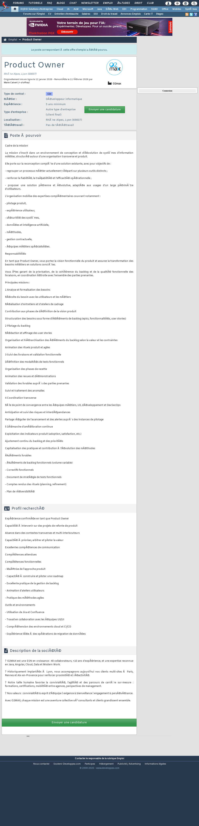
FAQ (49, 3)
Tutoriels (35, 3)
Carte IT (148, 14)
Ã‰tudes (123, 3)
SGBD (154, 9)
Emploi (108, 3)
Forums (18, 3)
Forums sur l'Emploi (34, 14)
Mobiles (176, 9)
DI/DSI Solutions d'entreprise (36, 9)
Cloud (60, 9)
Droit (138, 3)
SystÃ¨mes (191, 9)
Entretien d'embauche (66, 14)
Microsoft (87, 9)
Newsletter (90, 3)
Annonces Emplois (131, 14)
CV (49, 14)
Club (150, 3)
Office (165, 9)
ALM (75, 9)
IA (68, 9)
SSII (95, 14)
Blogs (60, 3)
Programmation (138, 9)
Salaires (86, 14)
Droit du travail (109, 14)
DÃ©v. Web (112, 9)
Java (99, 9)
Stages (159, 14)
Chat (73, 3)
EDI (124, 9)
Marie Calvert (11, 82)
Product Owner (31, 39)
